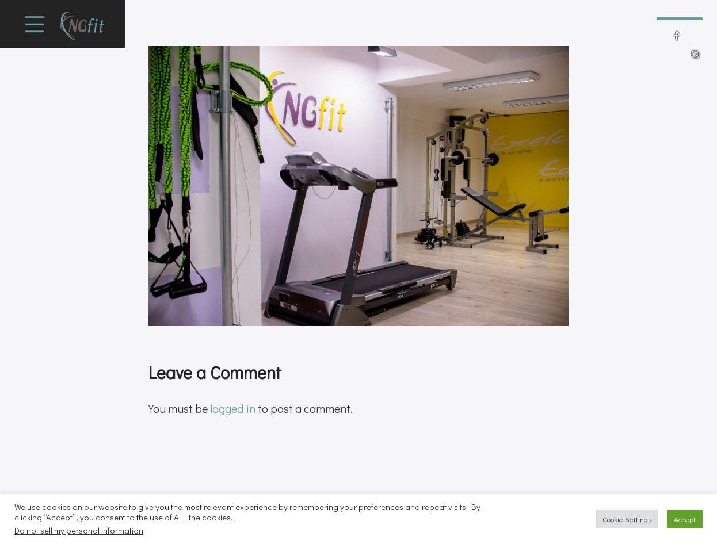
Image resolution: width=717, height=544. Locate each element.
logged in (232, 408)
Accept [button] (685, 519)
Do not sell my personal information (78, 530)
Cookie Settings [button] (626, 519)
